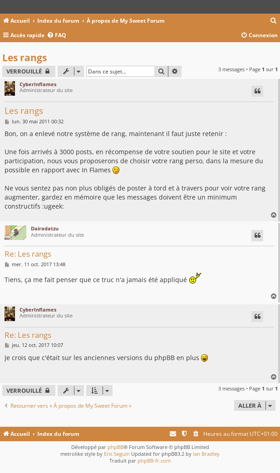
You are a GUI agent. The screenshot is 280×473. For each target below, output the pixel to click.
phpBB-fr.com (154, 460)
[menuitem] (274, 21)
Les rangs (24, 57)
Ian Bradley (206, 453)
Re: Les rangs (28, 254)
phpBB (115, 447)
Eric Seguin (117, 453)
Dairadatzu (45, 228)
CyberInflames (38, 84)
